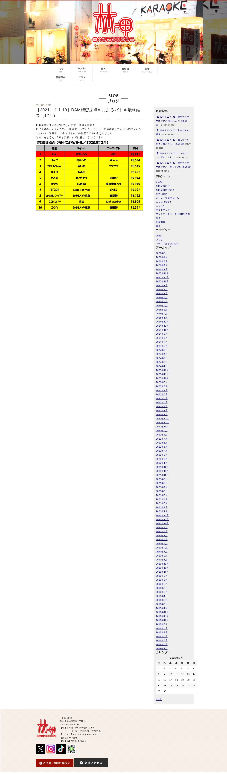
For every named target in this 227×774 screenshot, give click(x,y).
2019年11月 (162, 568)
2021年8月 (162, 483)
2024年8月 (162, 338)
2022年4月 (162, 450)
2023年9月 (162, 382)
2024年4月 (162, 354)
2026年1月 (162, 269)
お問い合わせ (163, 186)
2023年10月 (162, 378)
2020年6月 (162, 539)
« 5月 (159, 699)
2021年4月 (162, 499)
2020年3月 (162, 551)
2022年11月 (162, 422)
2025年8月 (162, 289)
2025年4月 (162, 305)
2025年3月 (162, 309)
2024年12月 (162, 321)
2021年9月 (162, 479)
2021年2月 (162, 507)
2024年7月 (162, 342)
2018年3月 (162, 648)
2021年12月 (162, 467)
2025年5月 (162, 301)
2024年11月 (162, 326)
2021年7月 (162, 487)
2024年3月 (162, 358)
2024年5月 (162, 350)
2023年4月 (162, 402)
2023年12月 (162, 370)
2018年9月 (162, 624)
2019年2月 (162, 604)
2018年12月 (162, 612)
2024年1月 (162, 366)
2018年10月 (162, 620)
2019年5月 (162, 592)
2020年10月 (162, 523)
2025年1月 (162, 317)
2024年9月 (162, 334)
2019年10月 (162, 572)
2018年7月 (162, 632)
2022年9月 (162, 430)
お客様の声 (162, 194)
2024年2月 (162, 362)
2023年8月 (162, 386)
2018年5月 (162, 640)
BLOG (159, 181)
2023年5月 (162, 398)
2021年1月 (162, 511)
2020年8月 (162, 531)
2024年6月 (162, 346)
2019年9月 (162, 576)
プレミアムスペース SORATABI (173, 214)
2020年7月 (162, 535)
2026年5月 (162, 253)
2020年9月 (162, 527)
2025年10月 (162, 281)
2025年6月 (162, 297)
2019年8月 (162, 580)
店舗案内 (160, 222)
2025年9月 (162, 285)
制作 (158, 218)
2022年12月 (162, 418)
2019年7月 (162, 584)
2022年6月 (162, 442)
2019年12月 (162, 563)
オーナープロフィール (167, 198)
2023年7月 (162, 390)
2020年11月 (162, 519)
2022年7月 (162, 439)
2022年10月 (162, 426)
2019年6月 (162, 588)
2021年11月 (162, 471)
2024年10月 (162, 330)
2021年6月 (162, 491)
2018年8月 (162, 628)
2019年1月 (162, 608)
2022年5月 (162, 447)
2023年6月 (162, 394)
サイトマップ (163, 210)
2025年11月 (162, 277)
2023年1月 (162, 414)
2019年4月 (162, 596)
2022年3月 (162, 455)
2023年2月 (162, 410)
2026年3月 (162, 261)
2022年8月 (162, 434)
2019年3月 (162, 600)
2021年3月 (162, 503)
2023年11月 (162, 374)
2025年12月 (162, 273)
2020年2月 (162, 555)
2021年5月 (162, 495)
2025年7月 (162, 293)
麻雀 (158, 226)
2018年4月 (162, 644)
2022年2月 (162, 459)
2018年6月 (162, 636)
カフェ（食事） (164, 202)
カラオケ (160, 206)
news (159, 235)
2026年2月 (162, 265)
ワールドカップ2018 (167, 243)
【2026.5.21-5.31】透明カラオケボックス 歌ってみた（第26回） (172, 121)
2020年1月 (162, 559)
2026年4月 (162, 257)
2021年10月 (162, 475)
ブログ (159, 239)
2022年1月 (162, 463)
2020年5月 (162, 543)
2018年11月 (162, 616)
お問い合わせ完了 (165, 189)
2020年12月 (162, 515)
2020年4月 (162, 547)
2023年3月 (162, 406)
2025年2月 (162, 313)
